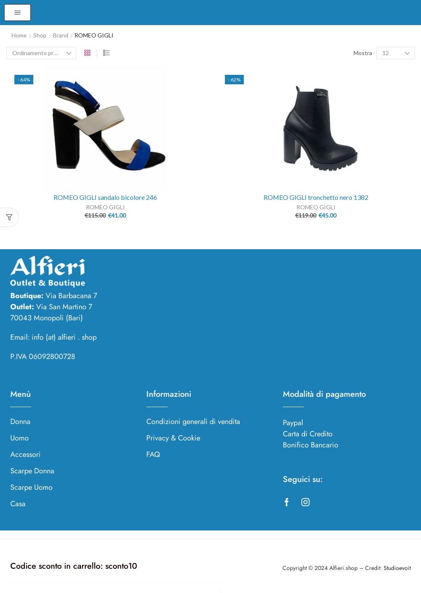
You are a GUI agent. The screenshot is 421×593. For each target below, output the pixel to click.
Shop (39, 35)
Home (19, 35)
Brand (60, 35)
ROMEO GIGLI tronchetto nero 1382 (316, 197)
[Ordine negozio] (41, 53)
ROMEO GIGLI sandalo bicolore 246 (105, 197)
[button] (17, 12)
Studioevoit (397, 568)
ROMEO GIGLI (105, 207)
